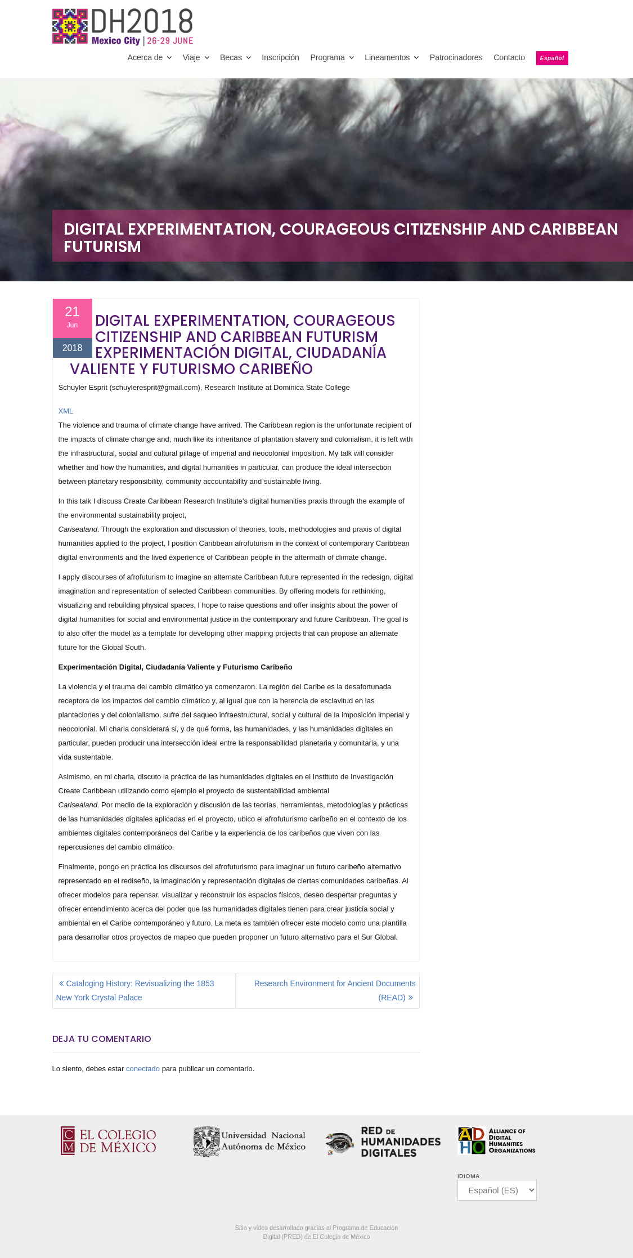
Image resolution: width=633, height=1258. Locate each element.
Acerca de (145, 57)
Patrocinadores (456, 57)
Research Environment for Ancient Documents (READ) (335, 990)
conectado (143, 1068)
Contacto (509, 57)
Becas (231, 57)
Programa (327, 57)
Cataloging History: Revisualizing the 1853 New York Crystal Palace (135, 990)
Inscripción (280, 57)
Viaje (191, 57)
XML (66, 411)
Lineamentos (387, 57)
